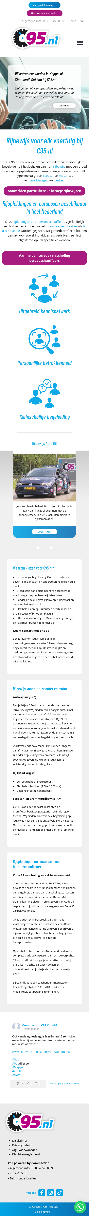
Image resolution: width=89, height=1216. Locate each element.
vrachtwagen (39, 180)
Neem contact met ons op (31, 631)
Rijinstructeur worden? (44, 13)
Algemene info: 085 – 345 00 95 (43, 21)
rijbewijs (59, 166)
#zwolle (17, 1071)
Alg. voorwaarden (25, 1150)
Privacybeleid (22, 1145)
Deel (76, 1083)
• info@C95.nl (17, 1173)
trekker (59, 180)
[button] (80, 43)
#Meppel (18, 1067)
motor (64, 175)
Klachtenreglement (26, 1154)
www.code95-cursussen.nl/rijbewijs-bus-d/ (41, 1052)
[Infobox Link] (44, 294)
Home (72, 21)
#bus (15, 1059)
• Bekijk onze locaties (22, 1178)
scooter (49, 175)
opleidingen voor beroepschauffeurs (39, 222)
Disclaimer (20, 1140)
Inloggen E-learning (44, 4)
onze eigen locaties (63, 226)
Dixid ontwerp (42, 1211)
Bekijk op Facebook (60, 1083)
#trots (16, 1075)
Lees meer (64, 105)
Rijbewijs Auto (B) (44, 443)
